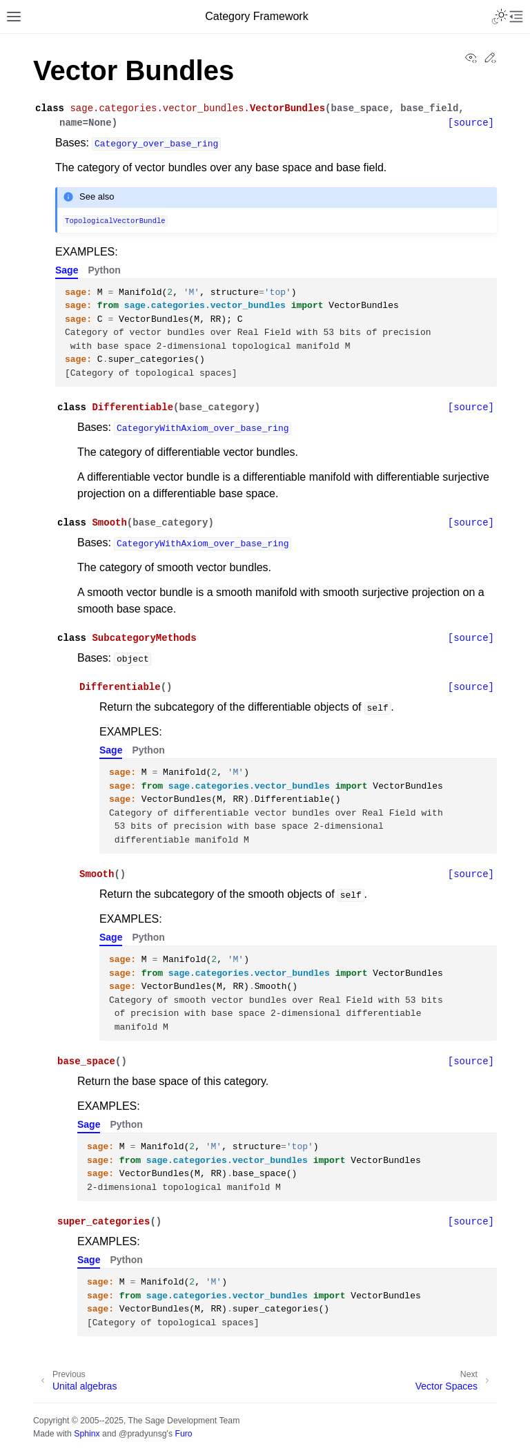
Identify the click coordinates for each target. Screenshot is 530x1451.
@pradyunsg (143, 1434)
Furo (183, 1434)
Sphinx (86, 1434)
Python (104, 270)
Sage (66, 270)
